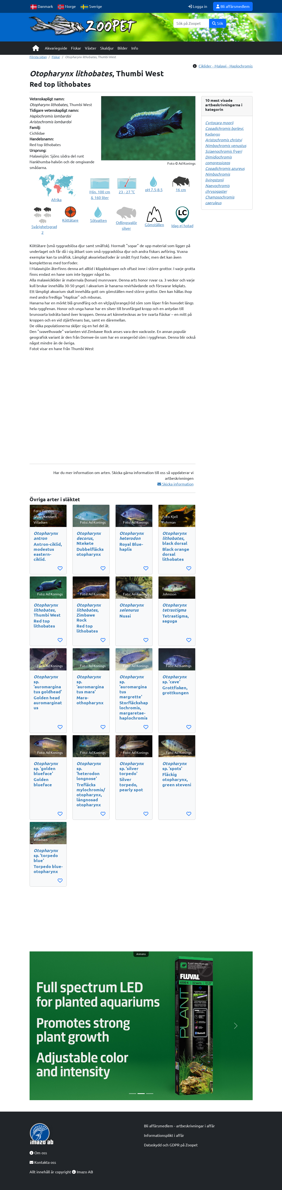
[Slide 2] (141, 1093)
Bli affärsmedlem (233, 6)
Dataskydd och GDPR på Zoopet (171, 1145)
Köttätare (70, 220)
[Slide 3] (149, 1093)
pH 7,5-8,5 (154, 190)
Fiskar (76, 48)
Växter (90, 48)
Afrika (56, 200)
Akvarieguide (56, 48)
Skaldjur (107, 48)
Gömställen (154, 225)
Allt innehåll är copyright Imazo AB (61, 1172)
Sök (217, 23)
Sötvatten (98, 220)
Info (134, 48)
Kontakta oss (43, 1162)
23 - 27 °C (127, 192)
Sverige (91, 6)
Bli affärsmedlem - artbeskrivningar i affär (179, 1126)
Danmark (42, 6)
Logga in (197, 6)
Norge (67, 6)
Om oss (38, 1153)
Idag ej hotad (182, 226)
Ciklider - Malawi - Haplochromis (226, 66)
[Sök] (191, 23)
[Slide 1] (132, 1093)
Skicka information (175, 484)
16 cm (181, 190)
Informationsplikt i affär (164, 1135)
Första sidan (38, 57)
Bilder (123, 48)
